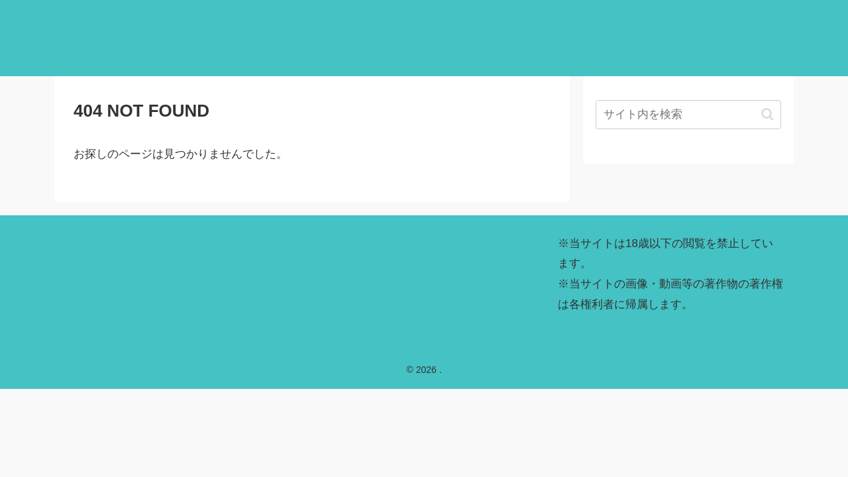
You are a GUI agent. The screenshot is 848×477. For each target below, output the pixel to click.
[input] (688, 114)
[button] (767, 114)
